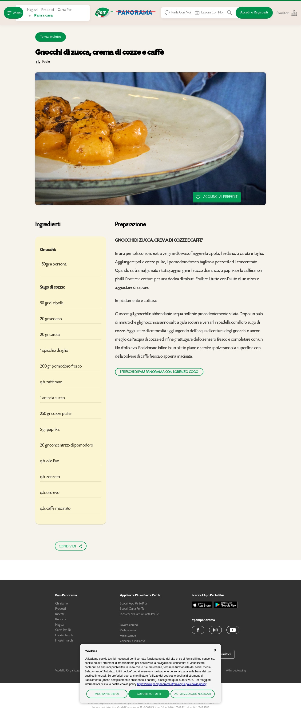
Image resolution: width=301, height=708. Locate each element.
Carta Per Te (63, 630)
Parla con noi (128, 630)
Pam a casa (43, 15)
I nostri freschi (64, 635)
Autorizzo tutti (149, 694)
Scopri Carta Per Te (132, 609)
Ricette (59, 614)
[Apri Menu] (13, 13)
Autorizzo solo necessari (192, 694)
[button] (198, 630)
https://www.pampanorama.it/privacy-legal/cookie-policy (171, 684)
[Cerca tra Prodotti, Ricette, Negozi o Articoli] (229, 12)
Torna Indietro (50, 37)
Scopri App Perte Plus (133, 603)
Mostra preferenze (107, 694)
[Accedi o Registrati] (254, 13)
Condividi (71, 546)
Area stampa (128, 636)
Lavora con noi (129, 625)
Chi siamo (61, 603)
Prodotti (47, 10)
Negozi (32, 10)
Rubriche (61, 619)
